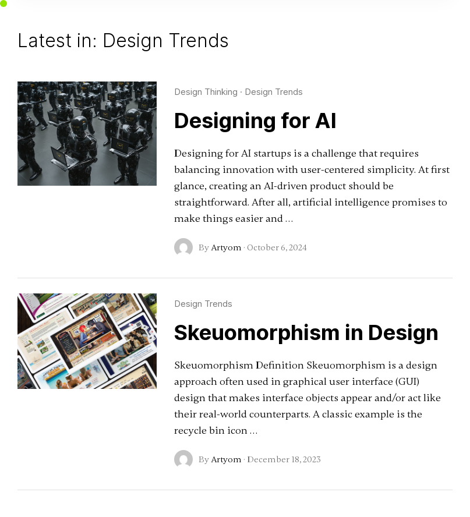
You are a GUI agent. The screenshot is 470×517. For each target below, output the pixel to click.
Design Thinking (206, 91)
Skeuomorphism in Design (306, 332)
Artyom (226, 247)
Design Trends (274, 91)
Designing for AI (255, 120)
